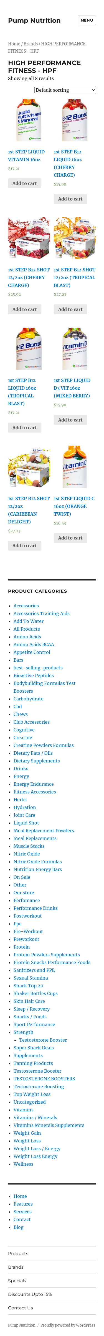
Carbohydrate (29, 699)
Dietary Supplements (37, 761)
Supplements (28, 1055)
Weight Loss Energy (35, 1156)
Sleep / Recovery (32, 1009)
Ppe (18, 923)
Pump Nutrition (34, 20)
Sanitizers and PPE (34, 970)
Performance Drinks (36, 908)
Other (20, 885)
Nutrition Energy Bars (38, 869)
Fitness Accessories (35, 792)
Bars (18, 660)
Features (23, 1204)
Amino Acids (27, 636)
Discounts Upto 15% (30, 1294)
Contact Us (20, 1308)
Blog (19, 1227)
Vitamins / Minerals (35, 1117)
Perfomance (27, 900)
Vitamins (24, 1110)
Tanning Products (33, 1063)
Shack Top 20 (28, 985)
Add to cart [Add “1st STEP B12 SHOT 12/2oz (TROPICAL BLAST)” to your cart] (70, 309)
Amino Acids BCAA (34, 644)
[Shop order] (65, 90)
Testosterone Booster (43, 1040)
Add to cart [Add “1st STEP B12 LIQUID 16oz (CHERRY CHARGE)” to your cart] (70, 199)
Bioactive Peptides (34, 675)
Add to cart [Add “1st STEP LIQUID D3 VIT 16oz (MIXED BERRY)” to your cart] (70, 420)
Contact (22, 1219)
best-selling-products (38, 667)
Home (14, 44)
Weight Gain (27, 1133)
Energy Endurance (34, 784)
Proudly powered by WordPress (67, 1325)
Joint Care (24, 815)
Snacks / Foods (30, 1016)
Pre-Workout (28, 931)
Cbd (18, 706)
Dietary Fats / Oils (33, 753)
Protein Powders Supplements (47, 954)
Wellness (23, 1164)
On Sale (22, 877)
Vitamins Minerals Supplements (49, 1125)
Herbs (20, 799)
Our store (24, 892)
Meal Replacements (35, 838)
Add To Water (29, 621)
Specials (17, 1280)
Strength (24, 1032)
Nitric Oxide (27, 854)
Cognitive (24, 730)
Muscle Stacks (29, 846)
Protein (22, 947)
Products (18, 1253)
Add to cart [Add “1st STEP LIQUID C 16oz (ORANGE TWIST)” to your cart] (70, 538)
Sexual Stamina (31, 978)
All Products (27, 629)
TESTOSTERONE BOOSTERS (44, 1078)
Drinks (21, 768)
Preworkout (26, 939)
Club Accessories (32, 722)
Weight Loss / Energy (37, 1148)
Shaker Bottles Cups (36, 993)
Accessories (26, 605)
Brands (16, 1267)
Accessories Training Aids (42, 613)
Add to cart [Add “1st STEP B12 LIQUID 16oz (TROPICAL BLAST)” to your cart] (24, 427)
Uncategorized (30, 1102)
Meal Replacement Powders (44, 830)
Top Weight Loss (32, 1094)
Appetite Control (32, 652)
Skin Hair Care (29, 1001)
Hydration (25, 807)
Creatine (23, 737)
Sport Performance (34, 1024)
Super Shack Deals (34, 1047)
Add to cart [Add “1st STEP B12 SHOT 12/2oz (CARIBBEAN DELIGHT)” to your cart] (24, 545)
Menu (87, 20)
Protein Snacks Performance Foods (52, 962)
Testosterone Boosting (39, 1086)
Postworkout (28, 916)
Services (23, 1211)
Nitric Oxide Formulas (38, 861)
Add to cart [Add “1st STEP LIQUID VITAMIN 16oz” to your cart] (24, 183)
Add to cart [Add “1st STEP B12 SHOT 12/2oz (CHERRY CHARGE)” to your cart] (24, 309)
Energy (21, 776)
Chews (21, 714)
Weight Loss (27, 1141)
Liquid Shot (26, 823)
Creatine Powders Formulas (44, 745)
